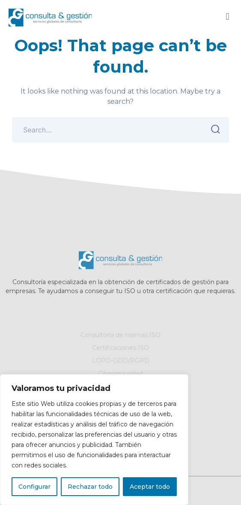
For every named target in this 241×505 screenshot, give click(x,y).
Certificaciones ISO (120, 348)
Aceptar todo (150, 486)
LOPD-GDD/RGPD (120, 361)
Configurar (34, 486)
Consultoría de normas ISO (120, 336)
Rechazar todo (90, 486)
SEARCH (213, 129)
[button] (227, 16)
